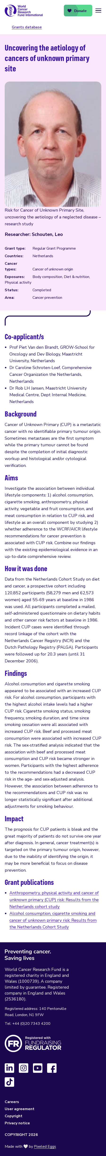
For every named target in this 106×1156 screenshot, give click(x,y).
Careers (12, 1101)
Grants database (27, 27)
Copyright (13, 1116)
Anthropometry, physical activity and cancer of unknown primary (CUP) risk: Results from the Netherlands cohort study (54, 899)
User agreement (19, 1109)
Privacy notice (17, 1123)
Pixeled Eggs (45, 1146)
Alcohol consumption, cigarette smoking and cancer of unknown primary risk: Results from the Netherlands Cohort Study (53, 920)
